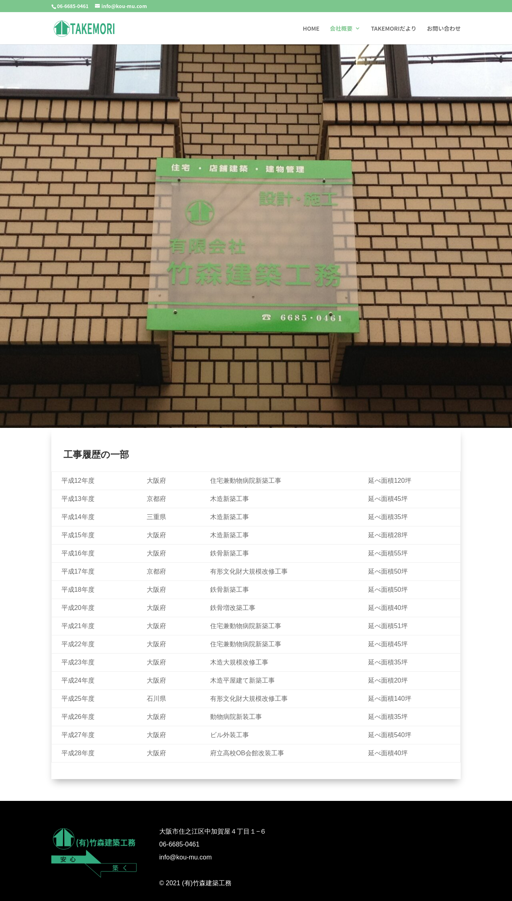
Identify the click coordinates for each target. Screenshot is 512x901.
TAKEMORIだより (394, 28)
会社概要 (341, 28)
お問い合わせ (444, 28)
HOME (311, 28)
